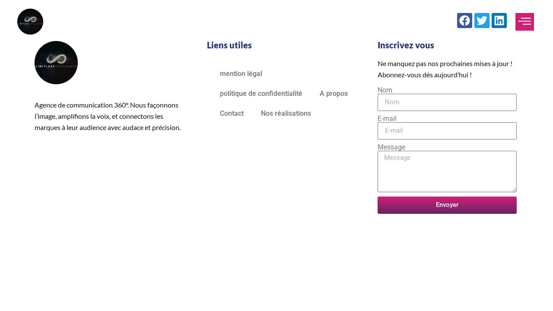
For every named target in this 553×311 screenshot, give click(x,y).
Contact (232, 113)
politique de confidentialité (261, 93)
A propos (334, 93)
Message (391, 147)
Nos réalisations (286, 113)
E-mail (387, 118)
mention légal (241, 74)
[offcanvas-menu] (524, 22)
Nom (385, 90)
